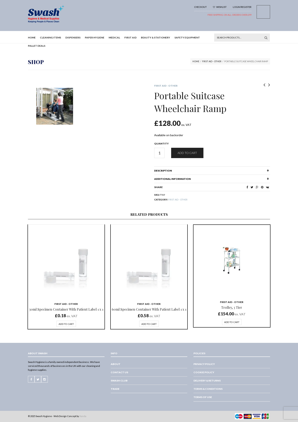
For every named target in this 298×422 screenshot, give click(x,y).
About (115, 364)
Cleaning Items (50, 37)
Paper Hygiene (94, 37)
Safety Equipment (187, 37)
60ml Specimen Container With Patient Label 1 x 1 (149, 309)
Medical (114, 37)
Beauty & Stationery (155, 37)
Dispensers (73, 37)
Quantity (161, 143)
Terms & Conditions (207, 388)
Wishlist (220, 7)
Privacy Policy (204, 364)
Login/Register (242, 7)
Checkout (200, 7)
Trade (115, 388)
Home (32, 37)
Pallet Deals (36, 45)
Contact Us (119, 372)
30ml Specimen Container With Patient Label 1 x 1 (66, 309)
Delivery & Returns (207, 380)
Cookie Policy (203, 372)
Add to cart (187, 153)
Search (266, 38)
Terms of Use (202, 397)
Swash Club (119, 380)
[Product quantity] (159, 153)
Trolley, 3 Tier (231, 307)
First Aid (130, 37)
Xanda (82, 416)
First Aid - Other (211, 61)
